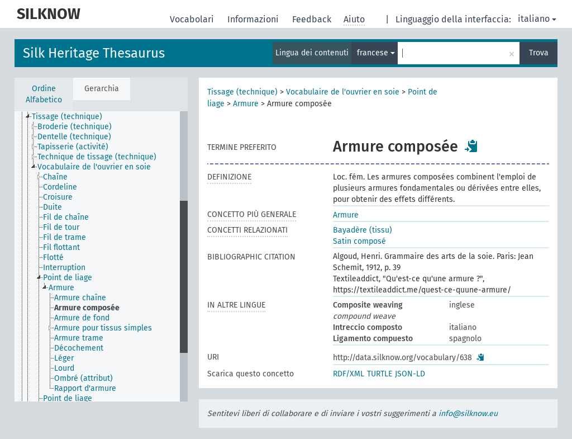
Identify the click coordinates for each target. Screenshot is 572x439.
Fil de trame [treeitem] (64, 237)
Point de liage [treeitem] (67, 277)
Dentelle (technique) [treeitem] (74, 136)
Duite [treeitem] (52, 207)
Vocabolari (193, 19)
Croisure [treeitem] (58, 197)
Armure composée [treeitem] (87, 308)
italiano (537, 18)
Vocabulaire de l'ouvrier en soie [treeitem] (94, 167)
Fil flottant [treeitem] (61, 247)
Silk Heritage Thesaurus (94, 53)
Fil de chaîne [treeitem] (66, 217)
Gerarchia (101, 88)
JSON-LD (410, 374)
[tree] (101, 256)
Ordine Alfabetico (44, 94)
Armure (246, 103)
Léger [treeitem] (64, 358)
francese (376, 53)
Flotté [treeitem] (53, 257)
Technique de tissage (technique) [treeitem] (96, 157)
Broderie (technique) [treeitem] (74, 126)
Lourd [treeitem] (64, 368)
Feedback (312, 19)
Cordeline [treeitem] (60, 187)
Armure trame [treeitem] (78, 338)
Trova (539, 53)
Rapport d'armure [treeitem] (85, 388)
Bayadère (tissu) (362, 230)
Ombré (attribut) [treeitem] (83, 378)
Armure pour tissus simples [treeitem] (103, 328)
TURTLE (379, 374)
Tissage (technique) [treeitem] (67, 116)
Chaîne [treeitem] (55, 177)
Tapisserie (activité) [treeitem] (72, 147)
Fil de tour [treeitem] (61, 227)
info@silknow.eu (468, 413)
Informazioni (254, 19)
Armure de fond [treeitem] (81, 318)
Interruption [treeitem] (64, 267)
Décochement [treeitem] (78, 348)
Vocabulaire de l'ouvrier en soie (342, 92)
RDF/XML (348, 374)
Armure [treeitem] (61, 287)
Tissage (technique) (242, 92)
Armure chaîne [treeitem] (80, 298)
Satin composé (359, 241)
